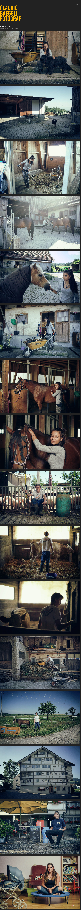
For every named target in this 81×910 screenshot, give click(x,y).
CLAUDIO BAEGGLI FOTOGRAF (10, 13)
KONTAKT (77, 5)
